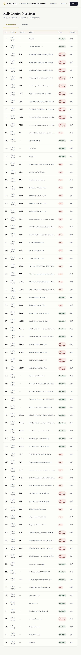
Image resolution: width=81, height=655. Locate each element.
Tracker (54, 4)
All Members (24, 4)
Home (74, 4)
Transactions (11, 25)
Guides (63, 4)
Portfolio (25, 25)
